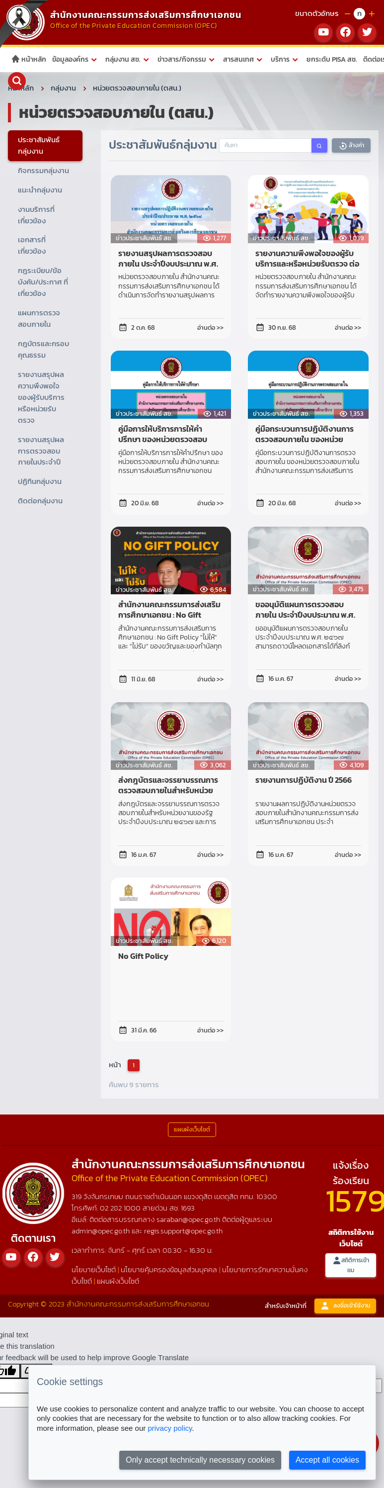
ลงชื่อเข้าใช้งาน (345, 1305)
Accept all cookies (327, 1460)
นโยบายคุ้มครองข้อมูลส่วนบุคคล (169, 1269)
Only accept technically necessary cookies (200, 1460)
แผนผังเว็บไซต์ (118, 1280)
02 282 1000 (121, 1207)
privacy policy (170, 1428)
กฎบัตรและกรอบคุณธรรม (43, 349)
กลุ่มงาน (63, 87)
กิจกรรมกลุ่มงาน (43, 170)
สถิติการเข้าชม (350, 1265)
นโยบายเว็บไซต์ (94, 1269)
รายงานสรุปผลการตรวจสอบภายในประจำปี (41, 450)
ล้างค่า (351, 145)
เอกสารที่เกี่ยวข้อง (32, 245)
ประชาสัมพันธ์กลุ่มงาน (39, 145)
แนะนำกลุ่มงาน (40, 189)
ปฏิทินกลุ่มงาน (40, 481)
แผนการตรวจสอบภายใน (39, 318)
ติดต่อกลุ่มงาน (40, 500)
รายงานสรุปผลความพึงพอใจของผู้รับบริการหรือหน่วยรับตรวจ (41, 397)
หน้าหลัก (28, 59)
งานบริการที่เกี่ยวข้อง (36, 214)
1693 (188, 1207)
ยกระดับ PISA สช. (332, 59)
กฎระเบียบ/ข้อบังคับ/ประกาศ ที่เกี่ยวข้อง (43, 282)
